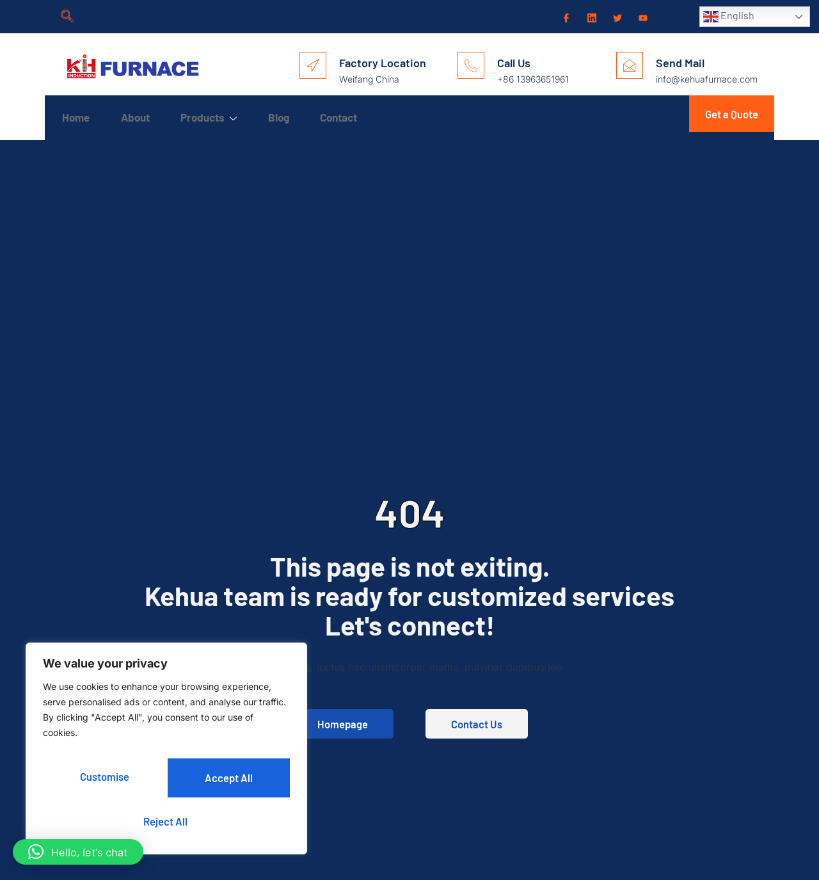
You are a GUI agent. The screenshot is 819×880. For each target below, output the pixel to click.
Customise (103, 779)
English (728, 16)
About (144, 117)
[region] (166, 752)
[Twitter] (616, 17)
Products (225, 118)
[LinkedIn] (590, 16)
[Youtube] (641, 17)
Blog (302, 117)
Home (77, 117)
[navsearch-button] (67, 16)
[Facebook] (565, 17)
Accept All (166, 820)
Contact (369, 117)
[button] (78, 852)
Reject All (226, 779)
